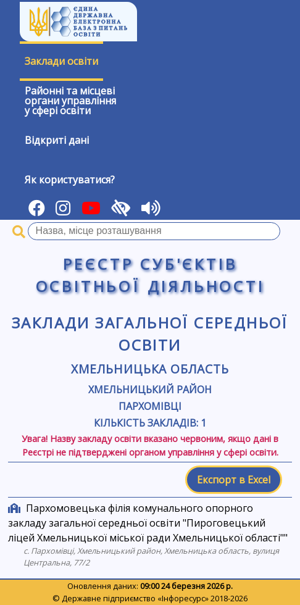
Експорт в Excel (233, 479)
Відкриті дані (57, 140)
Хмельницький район (150, 389)
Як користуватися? (70, 179)
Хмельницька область (150, 369)
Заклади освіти (61, 61)
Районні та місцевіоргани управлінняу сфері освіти (70, 100)
